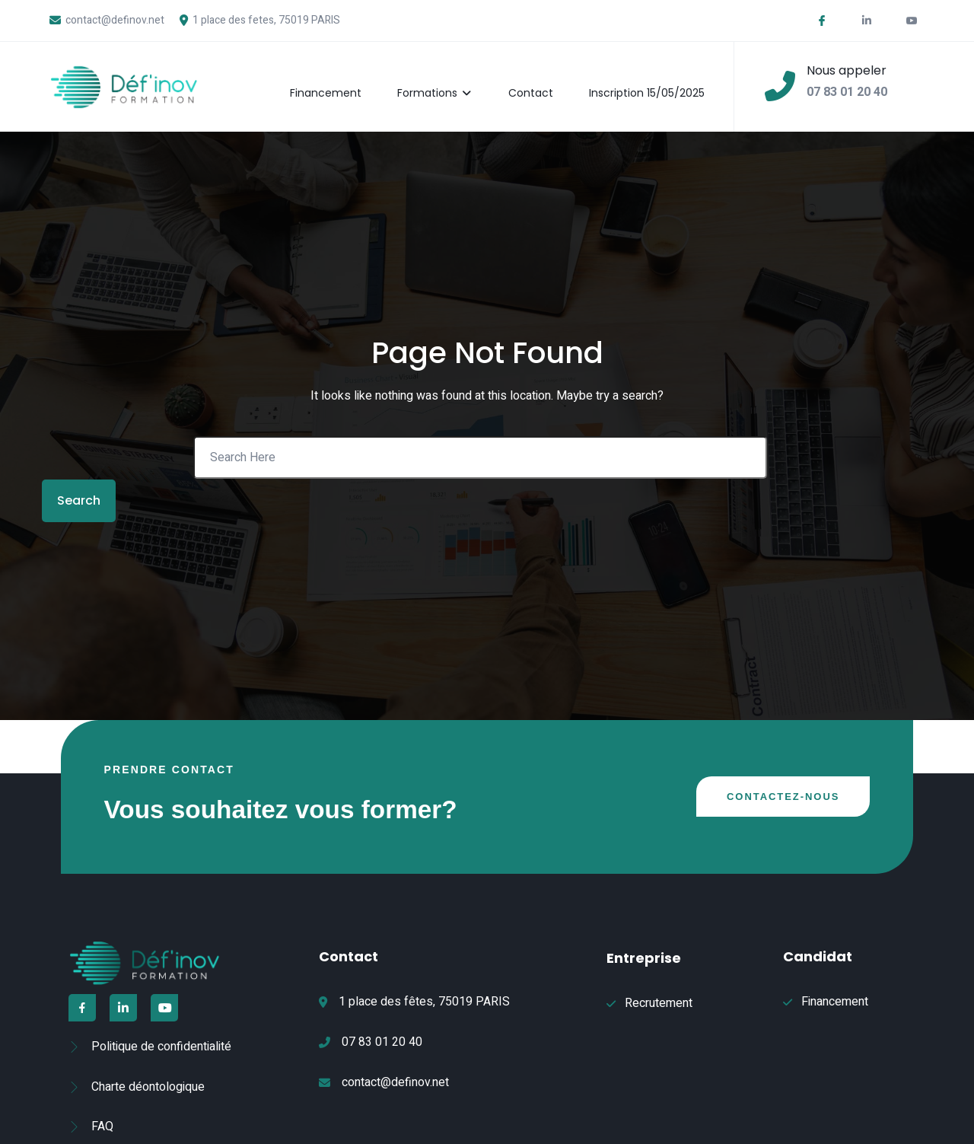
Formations (445, 77)
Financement (335, 77)
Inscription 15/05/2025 (660, 77)
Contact (542, 77)
